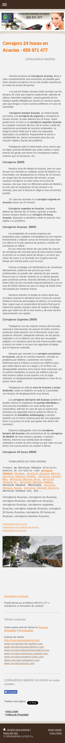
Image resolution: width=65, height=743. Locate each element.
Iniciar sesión (55, 729)
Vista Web (56, 733)
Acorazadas (26, 630)
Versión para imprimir (16, 729)
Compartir (11, 692)
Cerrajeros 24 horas (16, 596)
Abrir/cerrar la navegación (32, 4)
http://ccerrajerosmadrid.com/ (22, 640)
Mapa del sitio (10, 733)
